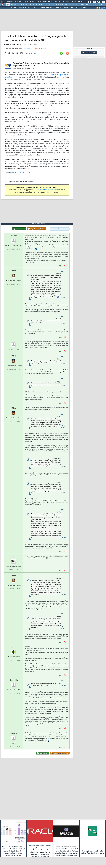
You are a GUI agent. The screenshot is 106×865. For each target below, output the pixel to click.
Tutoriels (19, 2)
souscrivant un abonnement (47, 190)
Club (80, 2)
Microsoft (47, 5)
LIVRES (35, 7)
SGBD (82, 5)
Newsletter (48, 2)
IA (36, 5)
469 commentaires (40, 49)
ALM (40, 5)
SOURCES (58, 7)
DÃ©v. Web (59, 5)
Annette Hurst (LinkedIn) (20, 173)
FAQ (26, 2)
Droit (73, 2)
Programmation (73, 5)
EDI (66, 5)
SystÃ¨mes (102, 5)
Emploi (57, 2)
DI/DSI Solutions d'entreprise (19, 5)
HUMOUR (83, 7)
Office (88, 5)
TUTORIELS (14, 7)
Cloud (32, 5)
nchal (14, 556)
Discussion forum (89, 52)
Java (53, 5)
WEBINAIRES (27, 7)
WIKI (72, 7)
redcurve (13, 733)
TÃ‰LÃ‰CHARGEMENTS (46, 7)
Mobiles (94, 5)
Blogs (32, 2)
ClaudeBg (14, 680)
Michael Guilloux (26, 48)
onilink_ (13, 647)
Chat (39, 2)
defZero (14, 236)
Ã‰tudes (65, 2)
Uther (14, 271)
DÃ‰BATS (66, 7)
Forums (10, 2)
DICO (77, 7)
